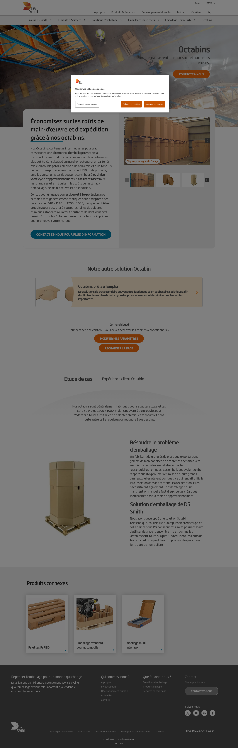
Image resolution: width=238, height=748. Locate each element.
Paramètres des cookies (87, 104)
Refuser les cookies (131, 104)
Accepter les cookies (154, 104)
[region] (120, 94)
